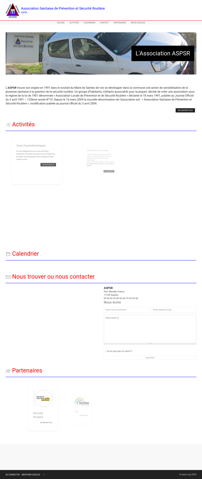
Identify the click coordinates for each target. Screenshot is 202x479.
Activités (74, 23)
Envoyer (150, 358)
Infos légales (138, 23)
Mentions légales (31, 475)
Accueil (61, 23)
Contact (104, 23)
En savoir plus (185, 110)
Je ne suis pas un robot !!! (118, 351)
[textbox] (150, 329)
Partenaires (120, 23)
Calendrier (89, 23)
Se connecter (13, 475)
